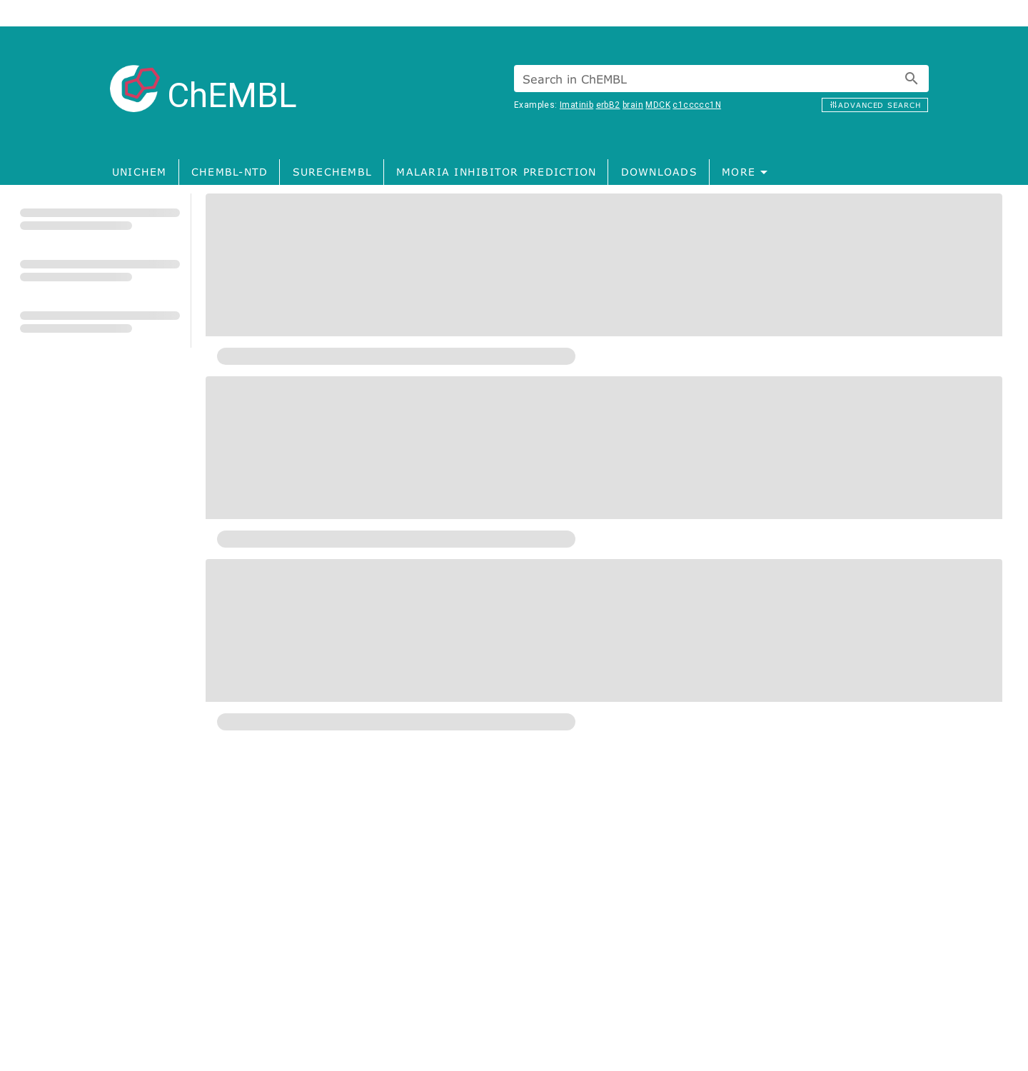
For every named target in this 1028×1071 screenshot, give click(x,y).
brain (633, 105)
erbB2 (608, 105)
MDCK (657, 105)
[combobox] (721, 78)
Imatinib (576, 105)
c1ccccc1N (696, 105)
